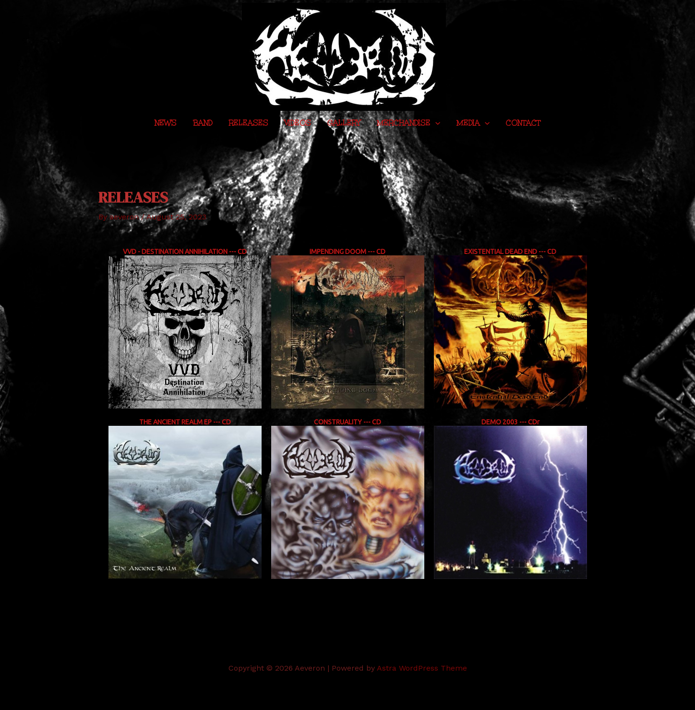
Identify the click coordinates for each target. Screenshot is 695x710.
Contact (523, 123)
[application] (435, 123)
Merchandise (408, 123)
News (166, 123)
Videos (298, 123)
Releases (248, 123)
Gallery (343, 123)
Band (203, 123)
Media (473, 123)
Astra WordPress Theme (422, 668)
